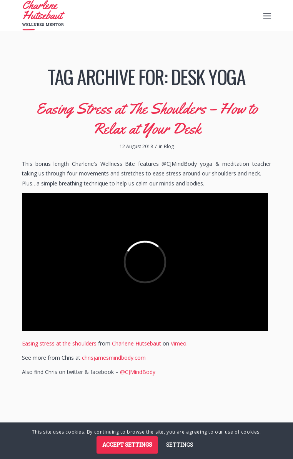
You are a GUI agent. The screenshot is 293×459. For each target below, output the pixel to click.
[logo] (121, 15)
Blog (169, 146)
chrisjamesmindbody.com (114, 357)
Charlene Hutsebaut (136, 343)
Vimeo (178, 343)
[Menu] (266, 16)
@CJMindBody (137, 372)
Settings (179, 444)
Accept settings (127, 444)
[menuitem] (266, 16)
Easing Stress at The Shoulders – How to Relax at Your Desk (147, 118)
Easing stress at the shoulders (59, 343)
